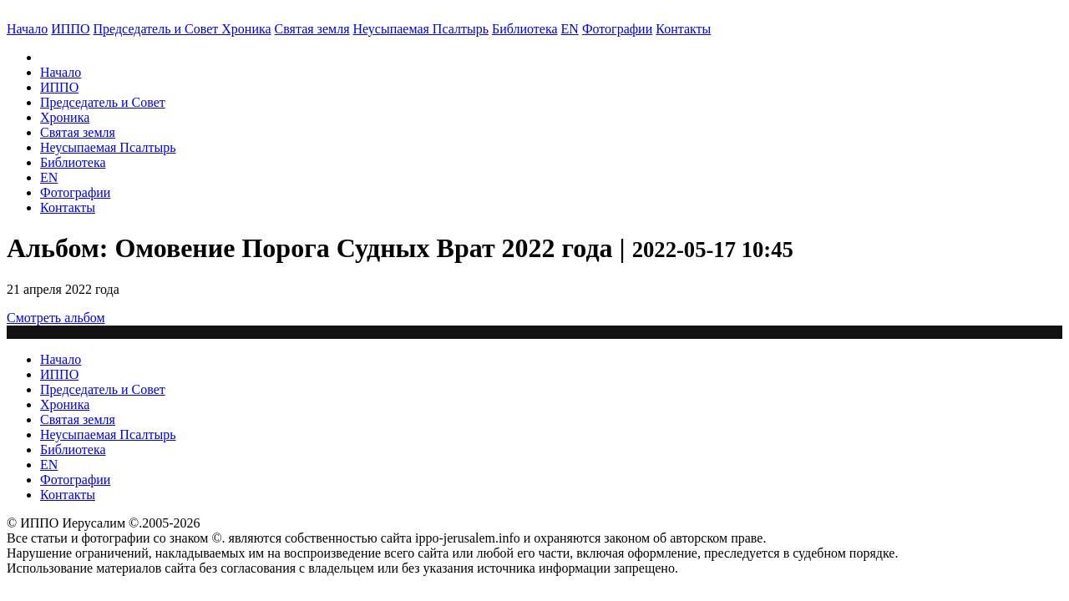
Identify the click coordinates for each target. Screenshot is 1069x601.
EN (570, 29)
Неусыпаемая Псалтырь (421, 29)
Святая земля (312, 29)
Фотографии (75, 192)
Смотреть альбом (56, 318)
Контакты (67, 207)
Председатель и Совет (158, 29)
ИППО (70, 29)
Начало (27, 29)
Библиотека (525, 29)
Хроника (246, 29)
